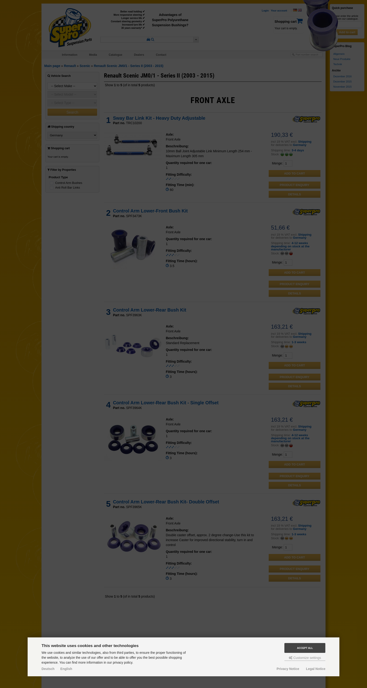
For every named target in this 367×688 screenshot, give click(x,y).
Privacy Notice (288, 669)
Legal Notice (315, 669)
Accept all (305, 648)
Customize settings (305, 658)
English (66, 669)
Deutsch (48, 669)
